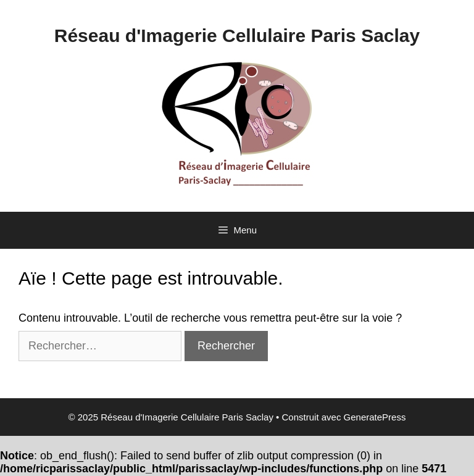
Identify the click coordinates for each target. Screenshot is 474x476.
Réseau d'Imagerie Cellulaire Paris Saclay (237, 35)
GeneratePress (375, 417)
